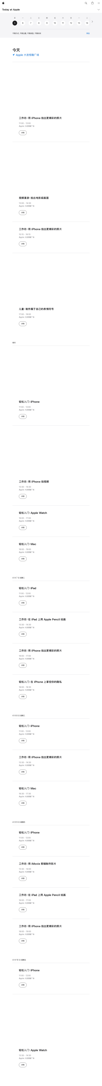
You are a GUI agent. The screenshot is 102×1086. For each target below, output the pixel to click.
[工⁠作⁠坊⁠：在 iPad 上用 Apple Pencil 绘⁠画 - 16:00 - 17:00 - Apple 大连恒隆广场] (51, 902)
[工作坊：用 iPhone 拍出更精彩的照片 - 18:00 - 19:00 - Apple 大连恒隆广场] (51, 933)
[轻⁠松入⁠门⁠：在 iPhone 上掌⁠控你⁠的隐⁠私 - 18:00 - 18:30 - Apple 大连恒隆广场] (51, 689)
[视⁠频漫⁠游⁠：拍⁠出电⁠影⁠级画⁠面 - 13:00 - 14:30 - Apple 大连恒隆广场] (51, 205)
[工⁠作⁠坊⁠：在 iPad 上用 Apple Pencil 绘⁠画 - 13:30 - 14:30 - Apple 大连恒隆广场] (51, 627)
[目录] (99, 3)
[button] (86, 3)
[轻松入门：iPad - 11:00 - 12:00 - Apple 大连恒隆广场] (51, 595)
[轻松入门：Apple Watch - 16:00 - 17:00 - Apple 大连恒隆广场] (51, 520)
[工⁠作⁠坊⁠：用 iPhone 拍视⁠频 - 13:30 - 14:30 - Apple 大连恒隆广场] (51, 489)
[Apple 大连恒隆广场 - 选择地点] (25, 55)
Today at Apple (11, 9)
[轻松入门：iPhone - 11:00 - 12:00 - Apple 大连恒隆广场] (51, 409)
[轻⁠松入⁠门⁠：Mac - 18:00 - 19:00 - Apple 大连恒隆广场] (51, 551)
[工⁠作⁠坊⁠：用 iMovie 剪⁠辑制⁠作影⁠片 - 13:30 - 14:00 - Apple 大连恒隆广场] (51, 871)
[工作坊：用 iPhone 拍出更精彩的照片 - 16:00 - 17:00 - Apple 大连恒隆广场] (51, 658)
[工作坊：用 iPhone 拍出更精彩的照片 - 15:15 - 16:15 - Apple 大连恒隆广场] (51, 236)
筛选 (88, 33)
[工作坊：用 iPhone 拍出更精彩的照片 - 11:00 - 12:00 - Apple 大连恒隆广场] (51, 118)
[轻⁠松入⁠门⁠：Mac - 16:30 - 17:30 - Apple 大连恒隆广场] (51, 796)
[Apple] (3, 3)
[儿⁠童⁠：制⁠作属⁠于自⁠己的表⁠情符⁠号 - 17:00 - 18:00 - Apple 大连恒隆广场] (51, 316)
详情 (24, 132)
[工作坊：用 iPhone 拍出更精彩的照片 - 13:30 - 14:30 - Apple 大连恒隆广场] (51, 764)
